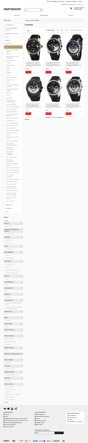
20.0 (7, 314)
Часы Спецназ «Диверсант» (10, 176)
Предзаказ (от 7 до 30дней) (13, 394)
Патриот (8, 54)
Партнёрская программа (42, 416)
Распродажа (8, 208)
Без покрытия (9, 338)
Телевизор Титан (10, 120)
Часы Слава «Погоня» (11, 157)
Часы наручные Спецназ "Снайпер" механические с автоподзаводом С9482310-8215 (33, 65)
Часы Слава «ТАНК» (11, 184)
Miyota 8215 (9, 240)
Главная (28, 20)
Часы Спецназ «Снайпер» (13, 179)
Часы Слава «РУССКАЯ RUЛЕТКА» (12, 115)
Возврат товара (40, 422)
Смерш (8, 67)
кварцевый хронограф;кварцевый (14, 303)
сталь (7, 350)
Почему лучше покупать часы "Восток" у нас (16, 420)
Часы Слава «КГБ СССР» (12, 118)
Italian (75, 4)
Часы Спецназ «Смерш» (12, 170)
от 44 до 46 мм (10, 234)
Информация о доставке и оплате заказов (16, 418)
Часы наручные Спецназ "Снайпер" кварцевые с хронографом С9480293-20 (73, 105)
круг (7, 326)
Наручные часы (10, 369)
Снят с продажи (10, 399)
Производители (40, 414)
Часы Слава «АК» (10, 201)
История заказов (71, 417)
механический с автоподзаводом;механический (14, 307)
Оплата (7, 414)
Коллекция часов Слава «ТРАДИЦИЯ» (12, 57)
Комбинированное (11, 341)
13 (6, 332)
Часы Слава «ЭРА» (11, 109)
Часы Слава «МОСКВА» (12, 190)
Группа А (8, 70)
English (67, 4)
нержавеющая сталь (11, 375)
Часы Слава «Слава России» (11, 197)
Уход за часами (9, 426)
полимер (8, 362)
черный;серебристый (11, 273)
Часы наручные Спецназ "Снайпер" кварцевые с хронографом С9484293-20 (33, 105)
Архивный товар (10, 397)
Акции (38, 418)
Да (7, 279)
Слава (6, 47)
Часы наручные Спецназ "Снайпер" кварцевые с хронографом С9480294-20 (53, 105)
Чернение (8, 344)
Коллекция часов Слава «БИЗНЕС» (12, 89)
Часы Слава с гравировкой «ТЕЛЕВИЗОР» (9, 153)
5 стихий (8, 62)
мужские (8, 226)
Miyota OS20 (9, 243)
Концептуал (9, 98)
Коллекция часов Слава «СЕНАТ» (12, 137)
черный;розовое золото (12, 270)
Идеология (9, 93)
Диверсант (9, 72)
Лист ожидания (71, 421)
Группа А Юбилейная (11, 77)
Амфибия (7, 40)
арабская (8, 297)
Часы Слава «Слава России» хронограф (11, 193)
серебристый (9, 264)
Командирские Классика (11, 33)
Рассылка (79, 421)
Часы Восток (8, 43)
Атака (7, 82)
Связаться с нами (41, 420)
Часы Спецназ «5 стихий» (13, 167)
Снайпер (8, 75)
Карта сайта (39, 424)
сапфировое (9, 249)
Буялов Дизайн (9, 24)
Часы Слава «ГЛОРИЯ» (12, 141)
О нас (6, 416)
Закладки (69, 419)
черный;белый (10, 258)
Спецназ (8, 320)
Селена (8, 95)
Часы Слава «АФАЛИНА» (12, 130)
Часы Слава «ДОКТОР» (12, 125)
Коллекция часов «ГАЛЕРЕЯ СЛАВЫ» (11, 101)
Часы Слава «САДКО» (11, 111)
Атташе (7, 37)
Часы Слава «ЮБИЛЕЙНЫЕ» (10, 148)
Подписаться (59, 432)
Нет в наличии (9, 386)
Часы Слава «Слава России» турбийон (11, 187)
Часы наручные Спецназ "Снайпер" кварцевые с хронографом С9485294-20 (53, 64)
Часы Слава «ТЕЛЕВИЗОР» (13, 106)
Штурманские (8, 205)
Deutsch (79, 4)
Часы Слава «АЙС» (11, 128)
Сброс (6, 220)
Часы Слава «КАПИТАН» (12, 123)
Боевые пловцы (10, 60)
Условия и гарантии (10, 424)
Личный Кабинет (71, 415)
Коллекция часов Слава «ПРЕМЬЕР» (12, 85)
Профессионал (10, 80)
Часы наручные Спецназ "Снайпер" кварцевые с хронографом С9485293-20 (73, 64)
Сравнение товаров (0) (76, 30)
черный (8, 255)
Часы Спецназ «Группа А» (13, 172)
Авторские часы (10, 65)
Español (71, 4)
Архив (6, 211)
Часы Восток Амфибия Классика (11, 29)
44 (6, 356)
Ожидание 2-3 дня (10, 389)
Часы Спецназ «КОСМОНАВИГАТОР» (11, 144)
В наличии (8, 392)
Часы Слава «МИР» (11, 104)
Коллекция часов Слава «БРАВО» (12, 50)
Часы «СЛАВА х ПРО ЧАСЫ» (11, 133)
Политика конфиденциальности (13, 422)
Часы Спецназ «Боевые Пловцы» (12, 164)
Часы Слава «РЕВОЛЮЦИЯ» (10, 160)
